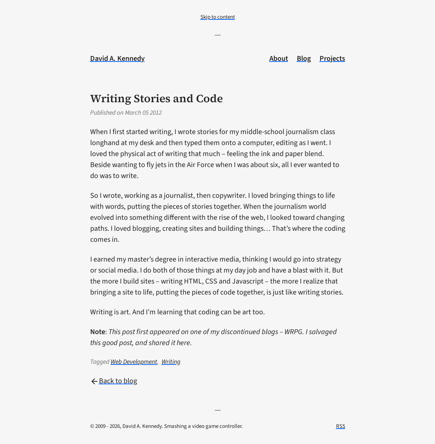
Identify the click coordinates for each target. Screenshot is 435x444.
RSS (340, 426)
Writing (171, 361)
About (278, 58)
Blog (304, 58)
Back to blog (113, 381)
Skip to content (217, 17)
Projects (332, 58)
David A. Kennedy (117, 58)
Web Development (134, 361)
